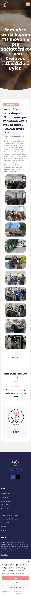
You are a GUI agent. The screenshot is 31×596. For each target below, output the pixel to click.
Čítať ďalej (4, 555)
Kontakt (4, 530)
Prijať (15, 578)
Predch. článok (15, 371)
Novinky (3, 527)
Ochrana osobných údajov (9, 519)
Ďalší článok (15, 387)
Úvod (14, 56)
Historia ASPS (5, 493)
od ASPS (7, 132)
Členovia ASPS (5, 509)
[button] (28, 561)
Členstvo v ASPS (6, 501)
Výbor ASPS (5, 505)
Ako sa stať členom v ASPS (9, 515)
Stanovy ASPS (5, 497)
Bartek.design (15, 471)
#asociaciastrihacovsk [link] (10, 171)
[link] (18, 165)
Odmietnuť (15, 583)
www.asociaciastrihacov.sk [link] (12, 169)
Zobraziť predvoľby (15, 587)
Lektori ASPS (5, 523)
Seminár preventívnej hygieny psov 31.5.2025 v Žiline (15, 393)
